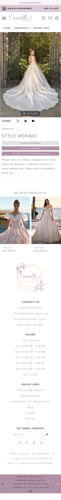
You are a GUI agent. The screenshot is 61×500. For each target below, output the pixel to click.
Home (7, 29)
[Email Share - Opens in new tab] (33, 122)
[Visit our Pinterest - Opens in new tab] (34, 449)
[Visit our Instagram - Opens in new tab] (27, 449)
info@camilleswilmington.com (30, 318)
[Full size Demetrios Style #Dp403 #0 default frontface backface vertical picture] (30, 76)
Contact (30, 418)
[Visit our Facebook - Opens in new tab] (19, 449)
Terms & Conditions (20, 460)
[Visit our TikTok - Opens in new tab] (41, 449)
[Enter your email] (30, 440)
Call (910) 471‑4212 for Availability (30, 158)
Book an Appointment (30, 395)
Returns (30, 424)
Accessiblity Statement (36, 465)
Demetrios (22, 29)
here (30, 497)
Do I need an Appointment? (30, 3)
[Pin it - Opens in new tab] (25, 122)
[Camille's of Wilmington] (20, 19)
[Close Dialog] (3, 490)
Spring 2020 (41, 29)
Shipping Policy (43, 460)
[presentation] (15, 225)
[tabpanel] (30, 76)
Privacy (16, 465)
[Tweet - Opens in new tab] (18, 122)
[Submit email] (51, 440)
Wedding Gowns (30, 401)
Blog (30, 412)
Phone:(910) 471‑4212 (30, 313)
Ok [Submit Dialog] (57, 490)
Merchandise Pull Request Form (31, 406)
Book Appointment (31, 152)
